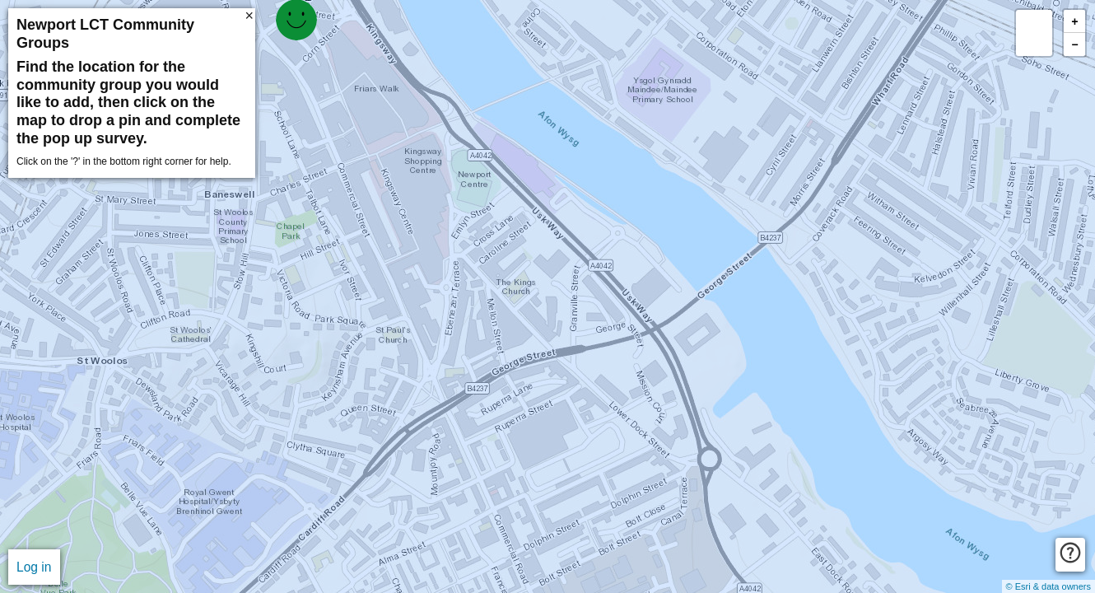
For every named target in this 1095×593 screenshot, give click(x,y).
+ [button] (1074, 22)
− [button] (1074, 45)
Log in (34, 567)
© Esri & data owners (1048, 586)
